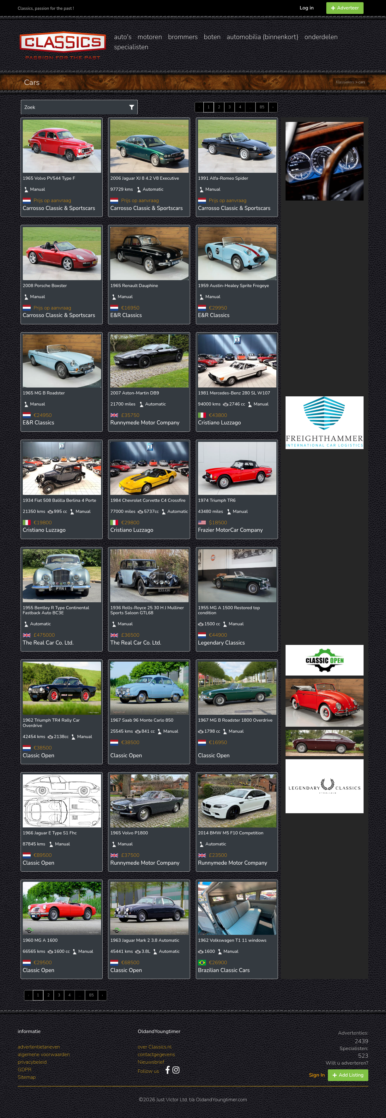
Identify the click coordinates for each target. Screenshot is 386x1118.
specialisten (131, 47)
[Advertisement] (325, 298)
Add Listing (348, 1075)
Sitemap (27, 1077)
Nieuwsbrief (151, 1062)
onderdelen (321, 37)
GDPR (24, 1069)
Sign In (317, 1075)
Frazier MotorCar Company (230, 530)
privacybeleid (32, 1062)
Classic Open (38, 755)
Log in (307, 7)
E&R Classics (126, 315)
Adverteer (345, 8)
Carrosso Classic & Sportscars (59, 208)
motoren (149, 37)
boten (212, 37)
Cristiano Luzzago (219, 422)
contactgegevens (156, 1054)
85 (262, 107)
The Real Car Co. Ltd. (48, 642)
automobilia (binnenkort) (263, 37)
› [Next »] (273, 107)
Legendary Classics (221, 642)
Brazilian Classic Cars (224, 970)
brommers (183, 37)
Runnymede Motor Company (144, 422)
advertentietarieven (39, 1046)
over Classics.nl (155, 1046)
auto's (122, 37)
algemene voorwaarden (44, 1054)
